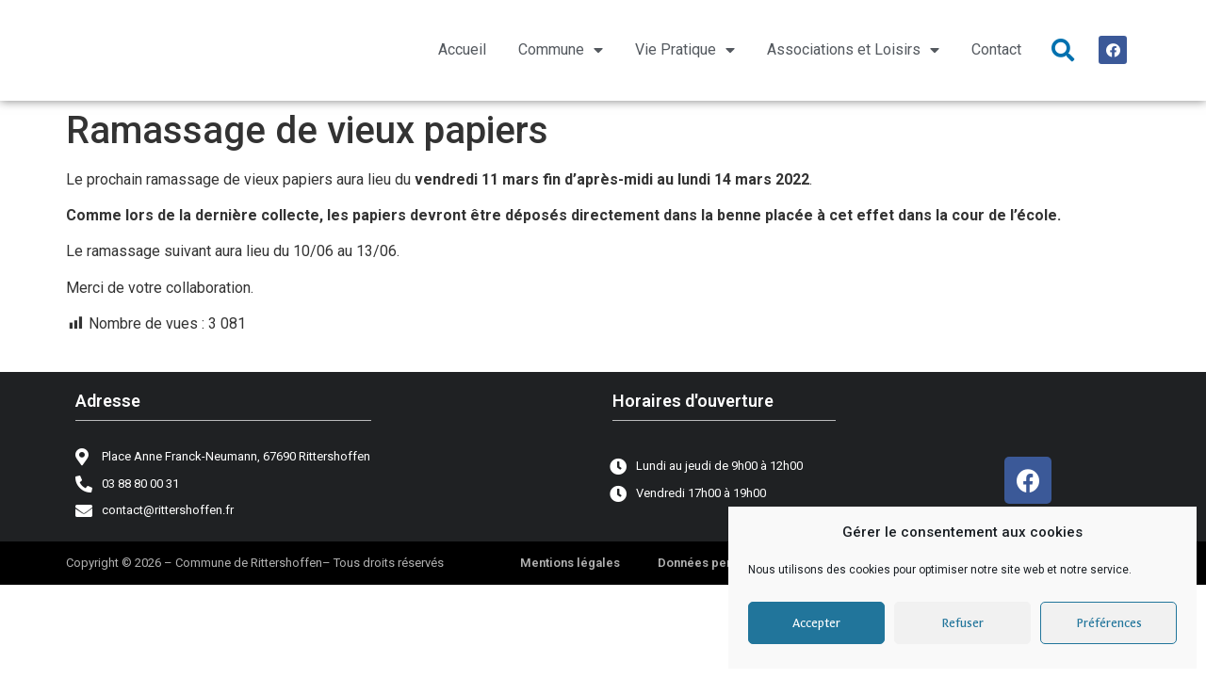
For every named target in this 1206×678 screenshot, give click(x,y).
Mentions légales (570, 563)
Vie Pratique (685, 50)
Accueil (462, 49)
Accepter (816, 623)
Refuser (962, 623)
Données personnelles (723, 563)
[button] (1063, 50)
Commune (560, 50)
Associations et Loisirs (853, 50)
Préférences (1109, 623)
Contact (996, 49)
